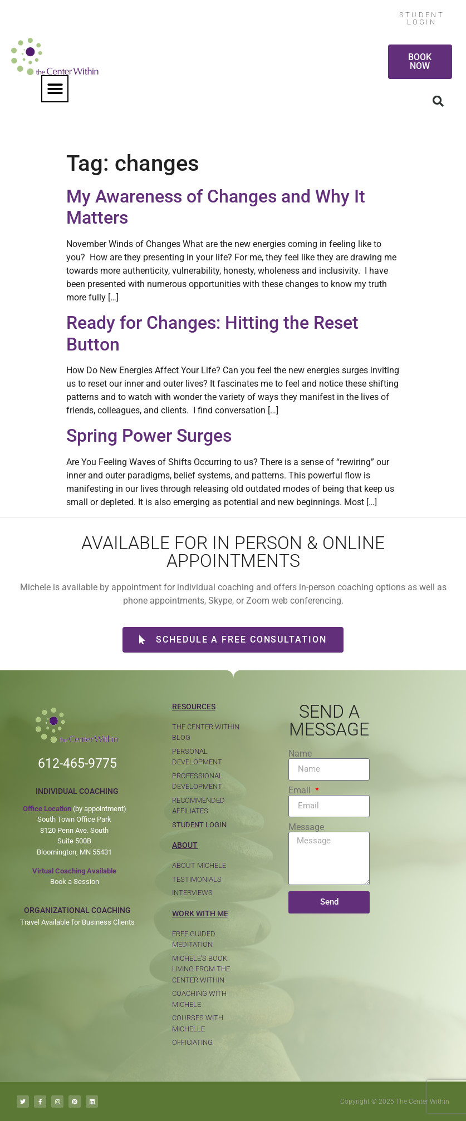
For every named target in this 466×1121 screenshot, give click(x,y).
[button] (54, 88)
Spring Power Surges (149, 435)
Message (306, 827)
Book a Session (74, 881)
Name (300, 753)
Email (300, 790)
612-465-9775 (77, 763)
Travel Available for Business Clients (77, 922)
